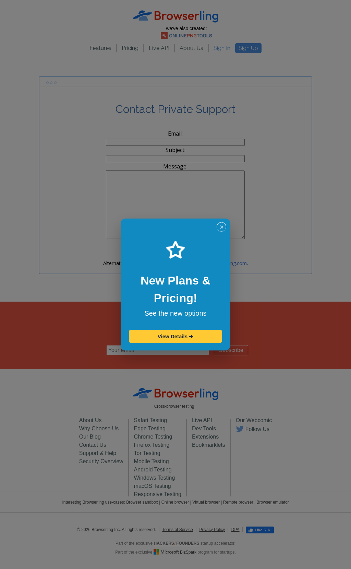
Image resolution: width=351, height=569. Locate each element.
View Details (175, 336)
